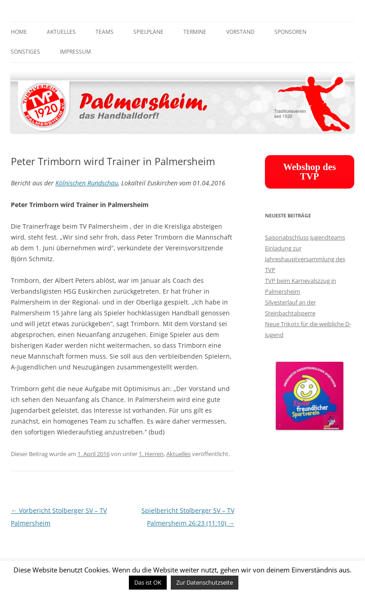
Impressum (75, 51)
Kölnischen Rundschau (86, 183)
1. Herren (151, 454)
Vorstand (240, 32)
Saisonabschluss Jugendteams (305, 237)
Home (19, 32)
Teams (105, 32)
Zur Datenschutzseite (204, 582)
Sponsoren (290, 32)
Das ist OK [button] (147, 582)
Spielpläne (148, 32)
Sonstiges (25, 51)
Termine (194, 32)
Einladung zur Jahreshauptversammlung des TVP (305, 259)
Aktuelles (61, 32)
